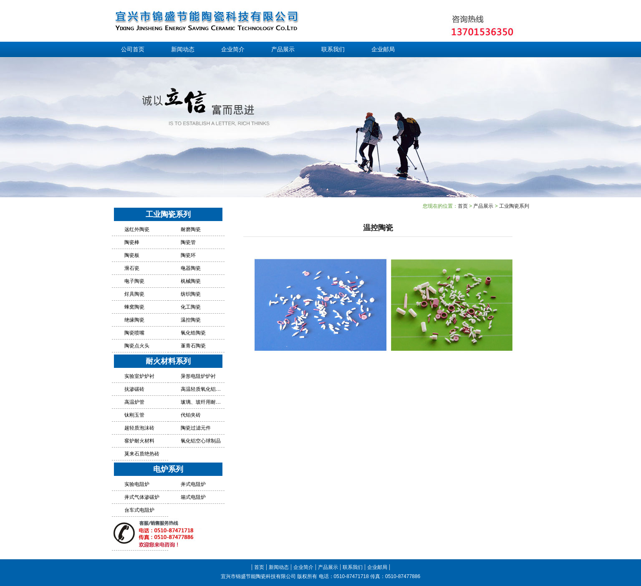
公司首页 (132, 49)
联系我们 (333, 49)
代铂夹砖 (191, 415)
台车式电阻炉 (139, 510)
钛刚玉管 (134, 415)
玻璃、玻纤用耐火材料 (201, 402)
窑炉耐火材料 (139, 441)
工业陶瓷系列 (514, 206)
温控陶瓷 (191, 320)
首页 (463, 206)
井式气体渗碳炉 (141, 497)
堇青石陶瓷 (193, 346)
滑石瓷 (131, 268)
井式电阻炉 (193, 484)
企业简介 (233, 49)
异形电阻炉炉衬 (198, 376)
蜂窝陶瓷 (134, 307)
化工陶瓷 (191, 307)
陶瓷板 (131, 255)
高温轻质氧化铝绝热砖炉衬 (201, 389)
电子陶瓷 (134, 281)
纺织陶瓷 (191, 294)
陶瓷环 (188, 255)
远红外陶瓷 (136, 229)
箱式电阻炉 (193, 497)
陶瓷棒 (131, 242)
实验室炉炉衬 (139, 376)
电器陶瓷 (191, 268)
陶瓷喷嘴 (134, 333)
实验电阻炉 (136, 484)
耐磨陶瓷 (191, 229)
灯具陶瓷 (134, 294)
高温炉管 (134, 402)
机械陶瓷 (191, 281)
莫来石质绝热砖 (141, 454)
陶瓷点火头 (136, 346)
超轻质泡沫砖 (139, 428)
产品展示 (283, 49)
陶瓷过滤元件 (196, 428)
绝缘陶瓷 (134, 320)
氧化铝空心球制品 (201, 441)
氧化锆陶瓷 (193, 333)
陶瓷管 (188, 242)
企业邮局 (383, 49)
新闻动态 (182, 49)
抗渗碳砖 (134, 389)
